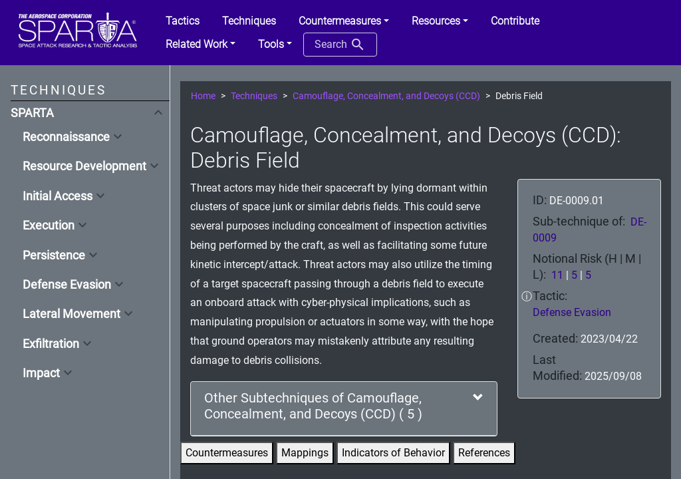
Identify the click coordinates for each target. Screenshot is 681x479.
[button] (343, 21)
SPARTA (32, 113)
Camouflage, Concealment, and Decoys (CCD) (386, 96)
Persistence (54, 255)
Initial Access (57, 196)
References (484, 452)
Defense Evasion (67, 284)
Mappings (305, 452)
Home (203, 96)
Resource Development (84, 166)
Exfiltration (51, 344)
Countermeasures (227, 452)
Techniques (254, 96)
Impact (41, 373)
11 (557, 275)
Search (340, 45)
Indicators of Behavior (393, 452)
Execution (48, 225)
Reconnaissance (66, 137)
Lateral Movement (71, 314)
